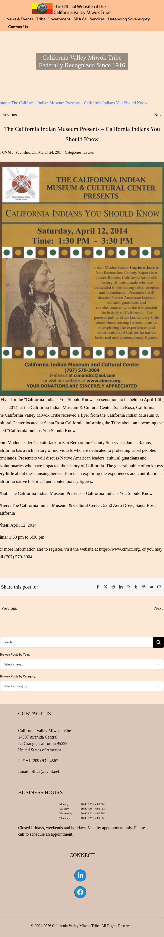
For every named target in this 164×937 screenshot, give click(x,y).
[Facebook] (98, 587)
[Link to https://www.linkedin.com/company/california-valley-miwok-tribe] (80, 875)
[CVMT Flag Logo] (71, 5)
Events (88, 152)
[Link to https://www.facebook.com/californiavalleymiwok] (80, 892)
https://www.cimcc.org (119, 549)
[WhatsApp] (128, 587)
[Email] (159, 587)
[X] (105, 587)
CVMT (7, 152)
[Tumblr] (136, 587)
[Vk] (151, 587)
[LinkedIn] (121, 587)
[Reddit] (113, 587)
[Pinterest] (143, 587)
